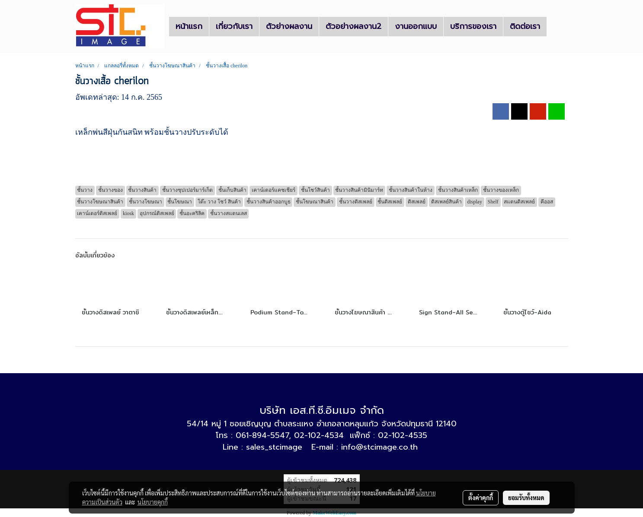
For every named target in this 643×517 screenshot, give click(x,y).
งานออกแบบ (416, 26)
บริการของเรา (473, 26)
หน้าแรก (189, 26)
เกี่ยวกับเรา (234, 26)
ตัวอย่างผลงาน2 (353, 26)
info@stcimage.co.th (379, 447)
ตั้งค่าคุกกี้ (480, 497)
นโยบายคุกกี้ (153, 502)
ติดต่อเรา (525, 26)
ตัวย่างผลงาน (289, 26)
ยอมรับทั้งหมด (526, 497)
